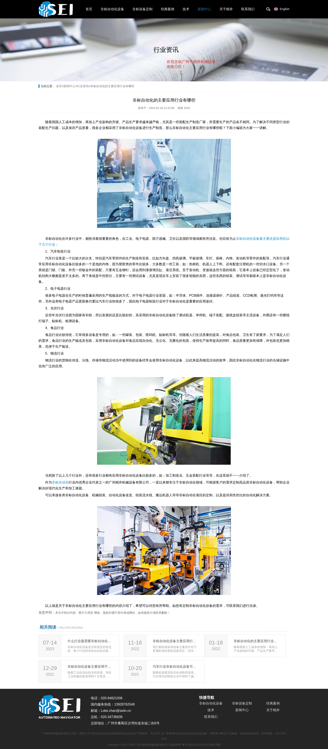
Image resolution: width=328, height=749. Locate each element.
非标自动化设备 (112, 9)
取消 (181, 83)
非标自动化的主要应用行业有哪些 (112, 86)
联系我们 (248, 9)
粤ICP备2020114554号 (195, 744)
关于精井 (226, 9)
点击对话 (207, 84)
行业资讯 (83, 86)
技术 (186, 9)
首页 (89, 9)
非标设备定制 (142, 9)
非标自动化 (60, 482)
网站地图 (215, 744)
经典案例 (167, 9)
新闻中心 (204, 9)
